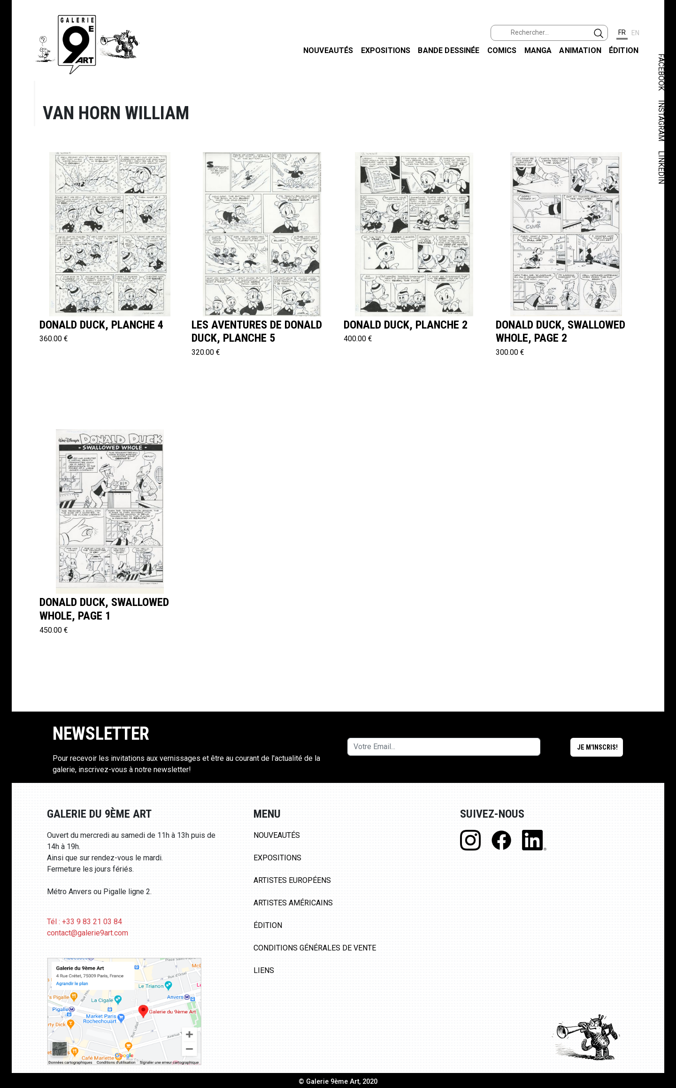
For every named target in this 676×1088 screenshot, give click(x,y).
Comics (502, 50)
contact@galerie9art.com (87, 932)
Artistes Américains (293, 902)
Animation (580, 50)
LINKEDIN (661, 167)
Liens (264, 970)
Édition (623, 50)
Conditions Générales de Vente (315, 947)
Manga (538, 50)
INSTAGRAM (661, 120)
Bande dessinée (448, 50)
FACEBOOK (661, 72)
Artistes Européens (292, 880)
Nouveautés (328, 50)
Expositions (386, 50)
